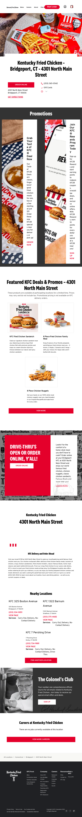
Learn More (62, 486)
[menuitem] (22, 7)
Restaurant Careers (54, 776)
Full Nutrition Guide (32, 777)
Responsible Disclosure (43, 791)
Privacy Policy (10, 809)
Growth (53, 786)
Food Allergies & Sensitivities (31, 783)
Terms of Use (19, 809)
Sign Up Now (72, 256)
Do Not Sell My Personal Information (16, 811)
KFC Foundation (44, 781)
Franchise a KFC (44, 788)
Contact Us (63, 777)
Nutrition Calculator (32, 779)
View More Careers (41, 739)
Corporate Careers (54, 780)
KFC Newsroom (44, 794)
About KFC (43, 775)
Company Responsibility (43, 785)
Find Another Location (41, 660)
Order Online (21, 85)
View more (41, 411)
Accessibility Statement (33, 811)
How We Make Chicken (43, 778)
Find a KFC (71, 777)
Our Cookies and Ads (29, 809)
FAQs (61, 775)
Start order (52, 7)
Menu (28, 775)
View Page (13, 616)
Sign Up (47, 702)
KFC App (62, 779)
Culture (53, 783)
